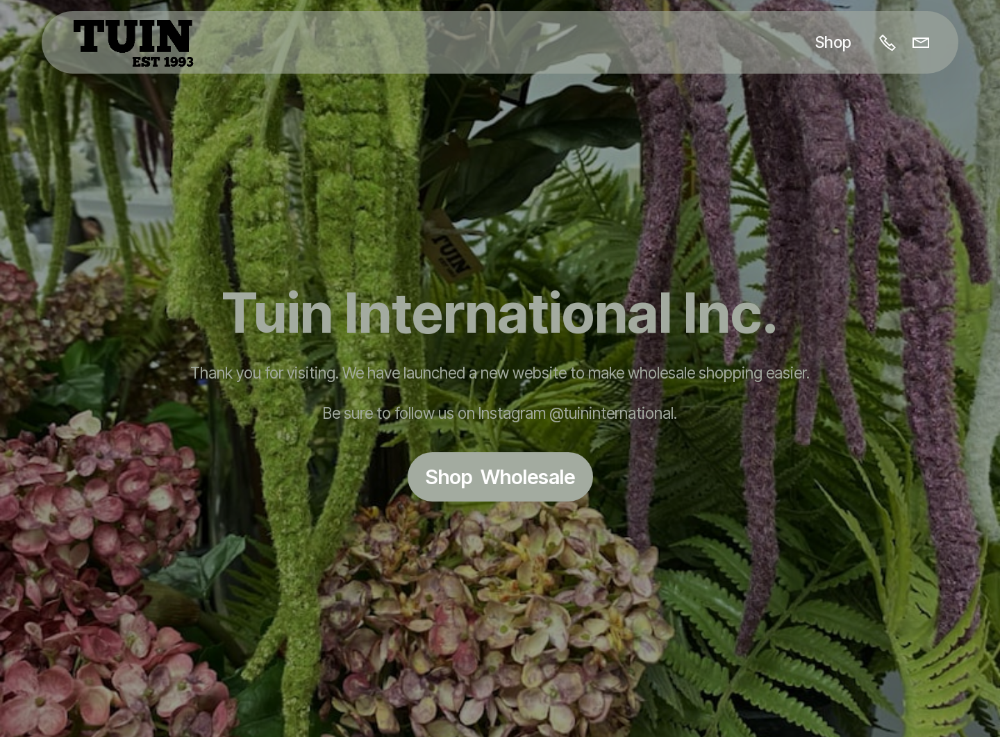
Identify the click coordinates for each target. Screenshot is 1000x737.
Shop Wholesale (500, 477)
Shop (833, 42)
